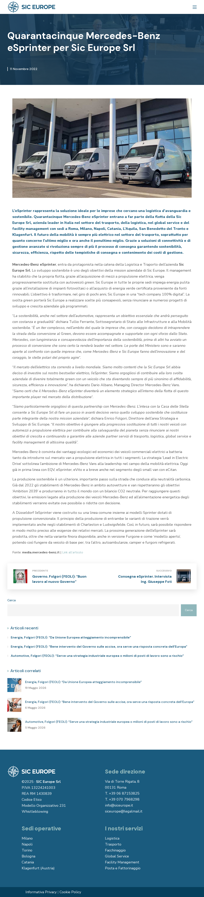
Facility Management (122, 862)
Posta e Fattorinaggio (122, 868)
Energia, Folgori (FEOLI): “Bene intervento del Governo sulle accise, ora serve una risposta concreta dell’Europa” (99, 646)
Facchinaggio (115, 850)
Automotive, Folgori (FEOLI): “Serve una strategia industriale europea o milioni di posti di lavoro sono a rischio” (97, 656)
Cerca (11, 600)
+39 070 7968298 (124, 799)
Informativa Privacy (41, 892)
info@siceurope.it (119, 805)
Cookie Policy (70, 892)
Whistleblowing (35, 811)
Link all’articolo (72, 552)
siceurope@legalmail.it (123, 811)
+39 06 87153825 (124, 793)
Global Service (117, 856)
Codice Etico (32, 799)
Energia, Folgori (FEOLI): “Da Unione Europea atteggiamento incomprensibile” (71, 637)
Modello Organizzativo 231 (44, 805)
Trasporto (113, 844)
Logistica (112, 838)
